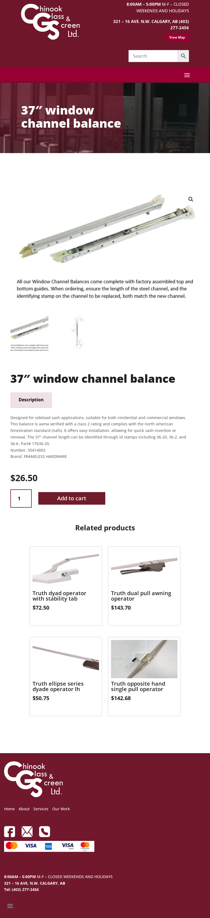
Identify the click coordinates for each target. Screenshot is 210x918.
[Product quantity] (20, 498)
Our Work (61, 808)
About (24, 808)
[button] (191, 199)
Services (40, 808)
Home (9, 808)
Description (31, 400)
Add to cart (71, 498)
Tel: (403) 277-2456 (21, 889)
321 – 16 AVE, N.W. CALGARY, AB (34, 883)
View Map (177, 37)
